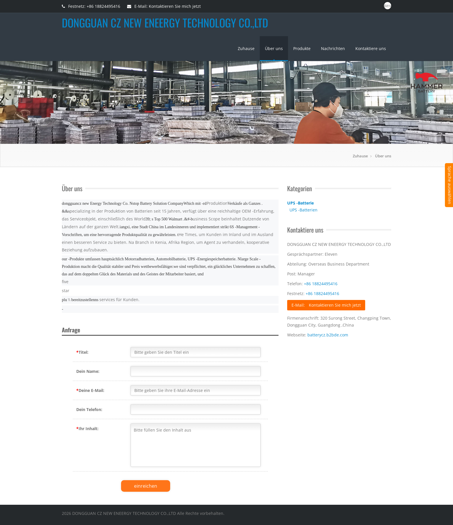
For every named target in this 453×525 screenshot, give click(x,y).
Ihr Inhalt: (87, 428)
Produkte (302, 48)
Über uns (274, 48)
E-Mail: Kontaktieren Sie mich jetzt (164, 6)
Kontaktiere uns (370, 48)
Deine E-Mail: (90, 390)
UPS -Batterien (303, 210)
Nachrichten (333, 48)
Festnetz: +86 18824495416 (91, 6)
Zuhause (246, 48)
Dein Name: (87, 371)
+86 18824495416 (320, 283)
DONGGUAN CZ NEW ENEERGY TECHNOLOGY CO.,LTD (165, 22)
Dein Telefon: (89, 409)
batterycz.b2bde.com (327, 335)
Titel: (82, 352)
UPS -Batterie (300, 203)
